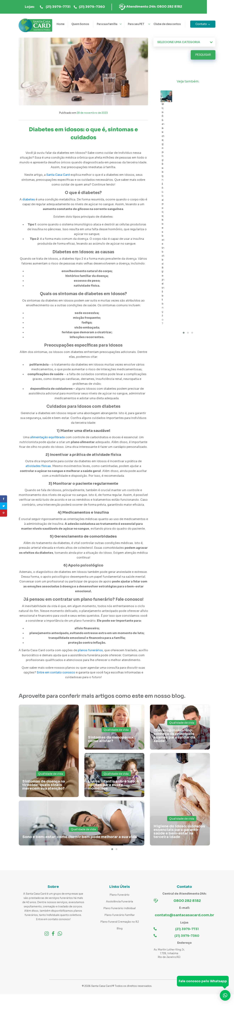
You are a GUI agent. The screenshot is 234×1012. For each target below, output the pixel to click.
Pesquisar (203, 55)
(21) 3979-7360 (106, 7)
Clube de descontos (167, 24)
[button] (112, 849)
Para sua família (107, 24)
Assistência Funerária (119, 901)
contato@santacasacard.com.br (184, 915)
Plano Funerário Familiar (119, 915)
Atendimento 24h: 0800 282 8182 (168, 7)
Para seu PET (136, 24)
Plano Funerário (119, 894)
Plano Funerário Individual (119, 908)
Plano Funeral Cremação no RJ (119, 921)
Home (60, 24)
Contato (201, 24)
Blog (119, 928)
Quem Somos (80, 24)
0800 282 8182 (187, 900)
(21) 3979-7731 (71, 7)
